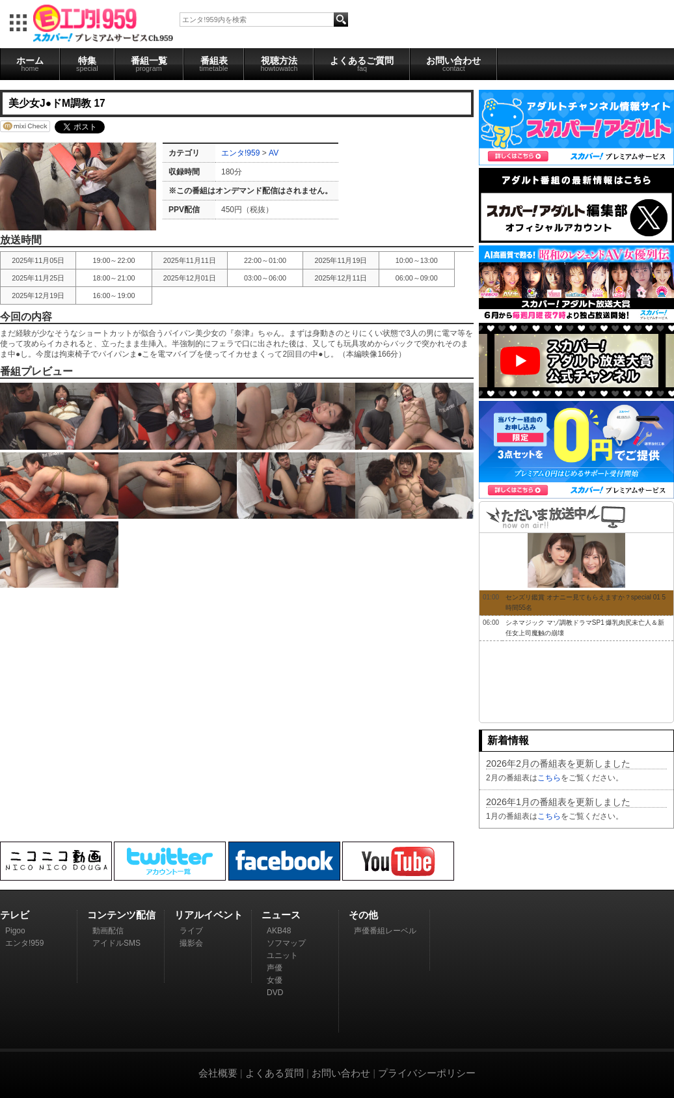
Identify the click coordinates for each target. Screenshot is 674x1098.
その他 (363, 914)
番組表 (214, 63)
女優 (274, 980)
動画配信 (108, 930)
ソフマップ (286, 943)
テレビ (14, 914)
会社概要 (217, 1072)
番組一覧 (149, 63)
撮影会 (191, 943)
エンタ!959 (240, 153)
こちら (549, 777)
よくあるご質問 (362, 63)
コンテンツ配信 (121, 914)
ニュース (281, 914)
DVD (275, 992)
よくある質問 (274, 1072)
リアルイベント (208, 914)
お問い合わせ (453, 63)
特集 (87, 63)
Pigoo (15, 930)
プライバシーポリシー (427, 1072)
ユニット (282, 955)
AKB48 (279, 930)
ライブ (191, 930)
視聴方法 (278, 63)
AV (273, 153)
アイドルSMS (116, 943)
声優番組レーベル (385, 930)
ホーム (30, 63)
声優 (274, 967)
